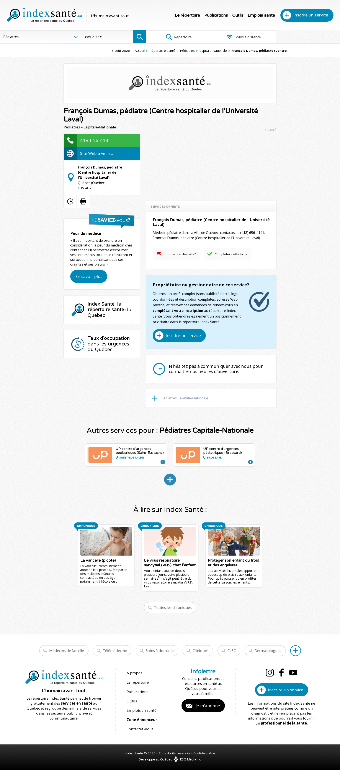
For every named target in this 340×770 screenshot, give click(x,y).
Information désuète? (180, 254)
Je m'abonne (208, 705)
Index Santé (134, 753)
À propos (134, 672)
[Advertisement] (211, 164)
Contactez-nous (140, 728)
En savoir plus (88, 276)
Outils (237, 15)
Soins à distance (243, 37)
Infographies (308, 37)
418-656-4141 (95, 140)
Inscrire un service (310, 15)
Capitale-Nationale (182, 50)
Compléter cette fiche (231, 254)
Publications (216, 15)
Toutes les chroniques (173, 607)
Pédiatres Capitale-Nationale (184, 398)
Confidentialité (204, 753)
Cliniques (201, 650)
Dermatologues (268, 650)
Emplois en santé (141, 710)
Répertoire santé (132, 50)
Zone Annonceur (142, 719)
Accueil (109, 50)
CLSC (231, 650)
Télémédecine (115, 650)
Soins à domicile (160, 650)
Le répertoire (187, 15)
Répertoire (178, 37)
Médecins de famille (66, 650)
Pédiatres (157, 50)
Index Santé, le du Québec (109, 309)
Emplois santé (261, 15)
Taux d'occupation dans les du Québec (109, 344)
